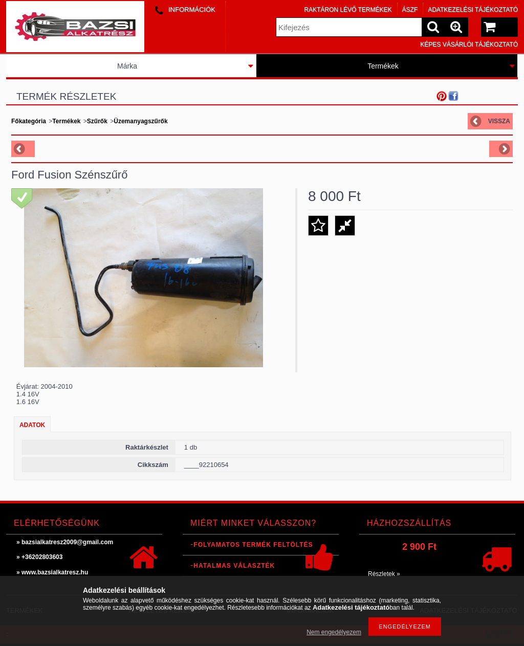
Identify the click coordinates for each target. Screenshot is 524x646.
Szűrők (97, 121)
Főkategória (28, 121)
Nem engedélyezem (334, 632)
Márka (127, 66)
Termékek (383, 66)
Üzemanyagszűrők (140, 121)
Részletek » (384, 573)
